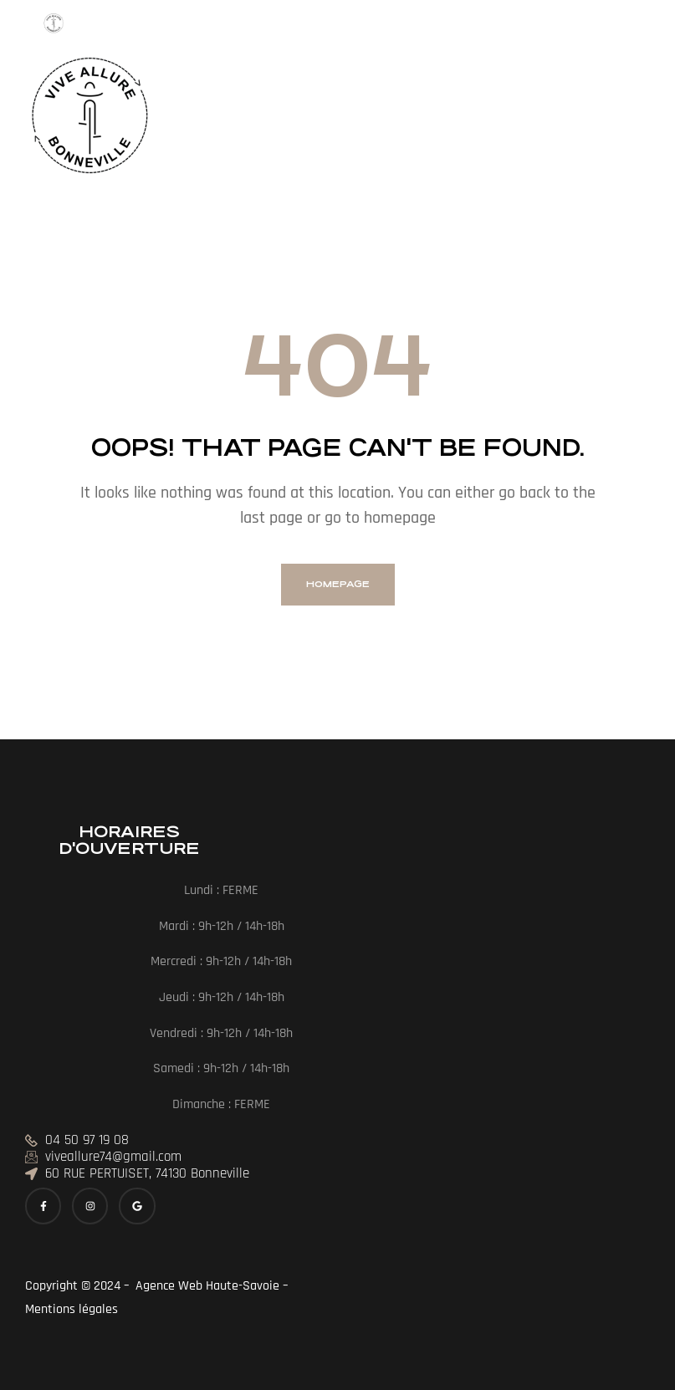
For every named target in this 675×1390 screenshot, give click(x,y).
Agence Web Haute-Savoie (206, 1286)
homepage (338, 584)
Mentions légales (73, 1309)
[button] (197, 119)
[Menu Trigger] (53, 28)
